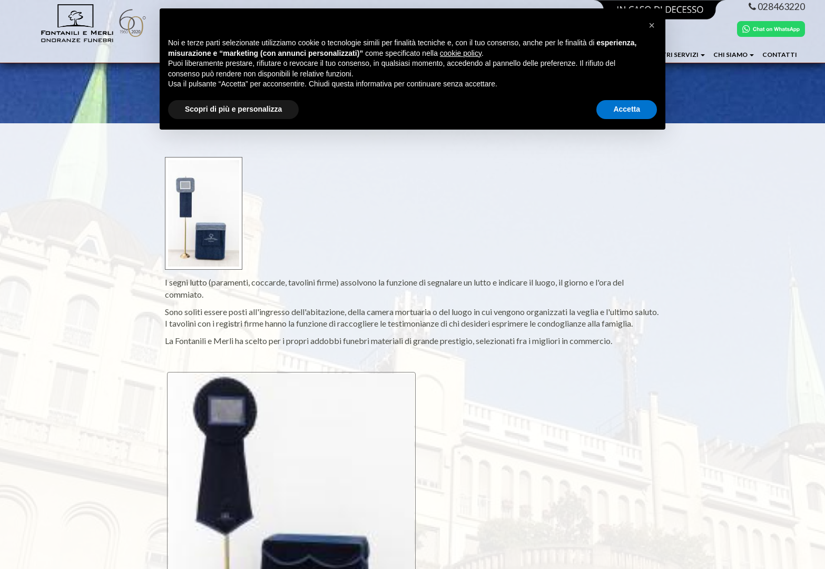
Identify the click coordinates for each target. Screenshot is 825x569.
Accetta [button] (626, 109)
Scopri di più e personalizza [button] (233, 109)
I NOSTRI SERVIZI (675, 54)
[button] (651, 25)
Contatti (779, 54)
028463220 (777, 6)
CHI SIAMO (733, 54)
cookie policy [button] (461, 53)
